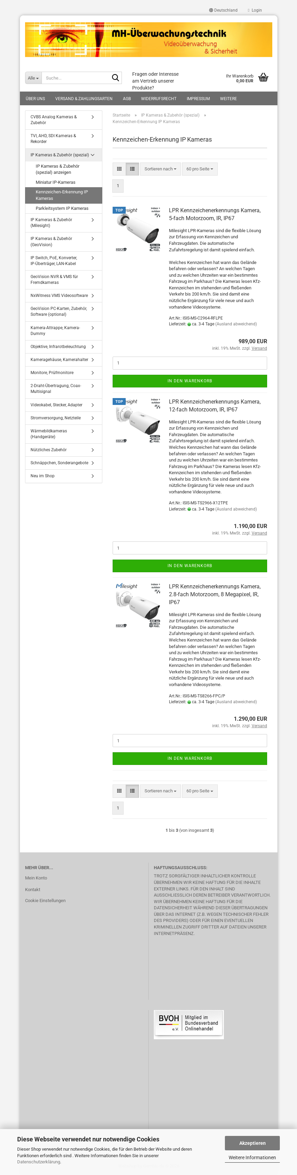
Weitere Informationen (252, 1157)
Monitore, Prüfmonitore (52, 372)
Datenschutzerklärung (38, 1161)
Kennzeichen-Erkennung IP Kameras (62, 195)
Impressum (198, 98)
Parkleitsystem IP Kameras (62, 208)
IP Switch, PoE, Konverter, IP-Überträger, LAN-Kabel (54, 260)
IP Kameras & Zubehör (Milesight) (51, 222)
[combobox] (160, 169)
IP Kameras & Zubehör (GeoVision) (51, 241)
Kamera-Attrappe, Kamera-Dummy (55, 330)
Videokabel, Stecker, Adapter (56, 405)
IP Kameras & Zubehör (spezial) (60, 155)
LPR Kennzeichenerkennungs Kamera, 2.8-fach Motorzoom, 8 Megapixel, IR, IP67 (215, 594)
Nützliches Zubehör (49, 449)
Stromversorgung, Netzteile (56, 418)
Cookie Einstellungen (45, 900)
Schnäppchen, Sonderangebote (59, 462)
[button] (223, 10)
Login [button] (255, 10)
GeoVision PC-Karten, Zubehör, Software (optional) (59, 311)
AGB (127, 98)
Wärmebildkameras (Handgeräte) (49, 434)
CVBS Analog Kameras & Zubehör (54, 120)
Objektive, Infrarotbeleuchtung (58, 346)
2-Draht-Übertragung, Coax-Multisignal (56, 388)
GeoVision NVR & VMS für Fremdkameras (54, 279)
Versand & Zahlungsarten (84, 98)
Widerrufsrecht (158, 98)
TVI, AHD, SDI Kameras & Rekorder (53, 138)
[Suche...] (33, 78)
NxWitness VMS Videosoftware (59, 295)
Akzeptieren (252, 1143)
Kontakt (32, 889)
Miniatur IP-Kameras (56, 182)
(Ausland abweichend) (236, 324)
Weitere (228, 98)
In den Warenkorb (190, 381)
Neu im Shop (43, 475)
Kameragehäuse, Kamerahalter (59, 359)
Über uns (35, 98)
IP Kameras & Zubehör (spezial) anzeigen (57, 169)
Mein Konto (36, 877)
